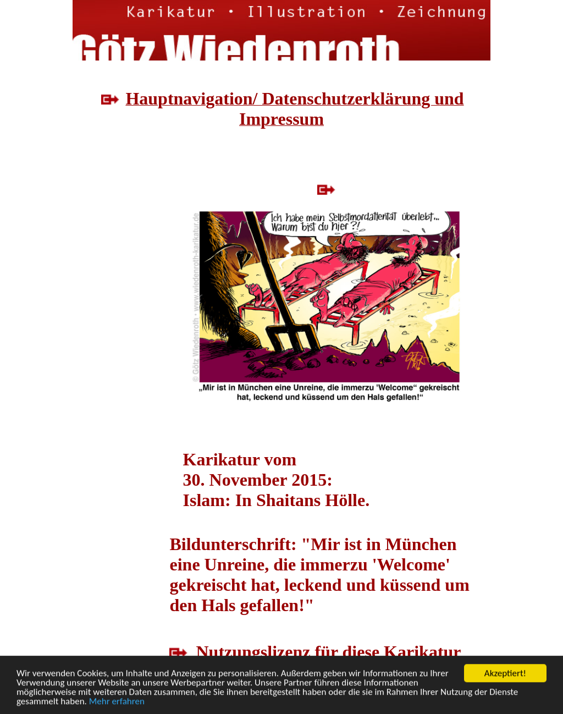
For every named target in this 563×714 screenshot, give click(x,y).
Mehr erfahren (117, 702)
